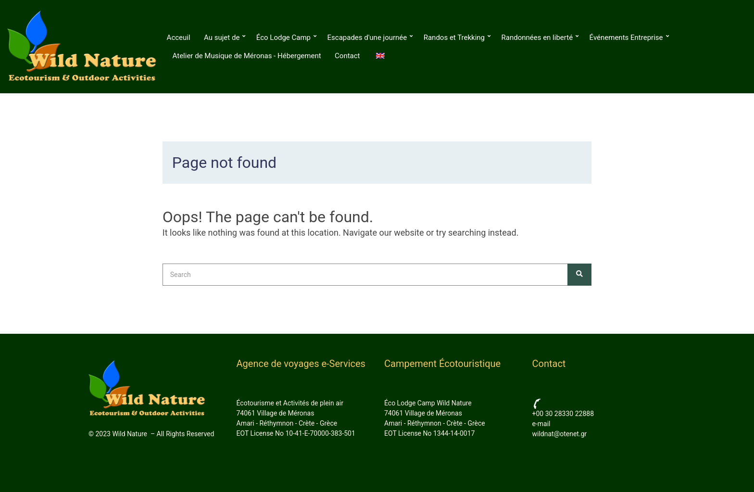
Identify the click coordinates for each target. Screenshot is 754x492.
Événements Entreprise (626, 37)
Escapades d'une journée (367, 37)
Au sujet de (221, 37)
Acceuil (178, 37)
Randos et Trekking (454, 37)
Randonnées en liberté (537, 37)
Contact (347, 55)
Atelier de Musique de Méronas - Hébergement (247, 55)
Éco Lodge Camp (283, 37)
